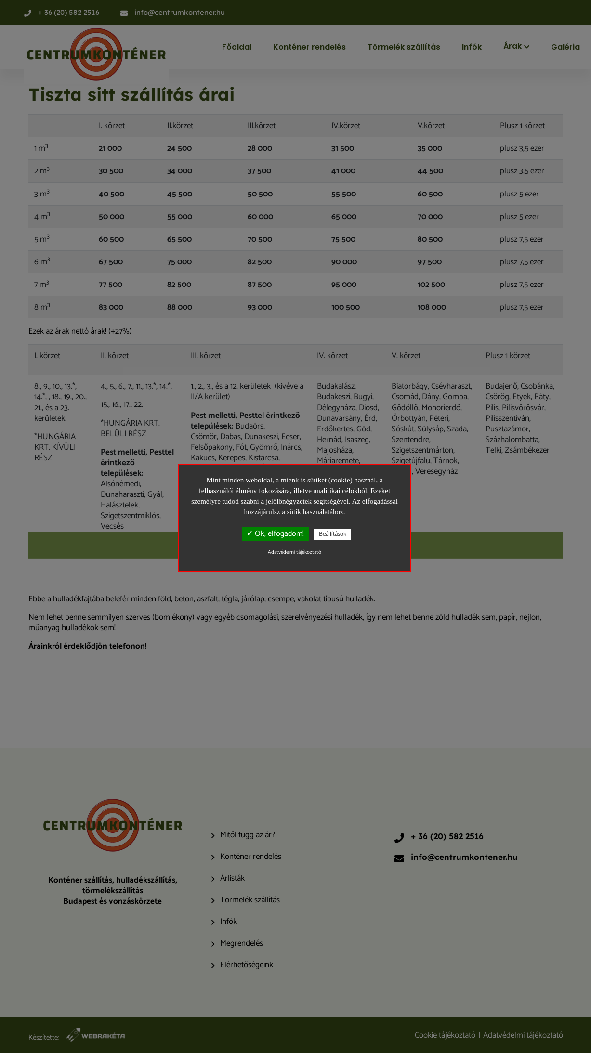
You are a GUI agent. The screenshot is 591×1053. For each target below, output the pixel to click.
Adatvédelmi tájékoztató (294, 552)
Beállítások (332, 534)
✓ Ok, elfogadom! (275, 533)
